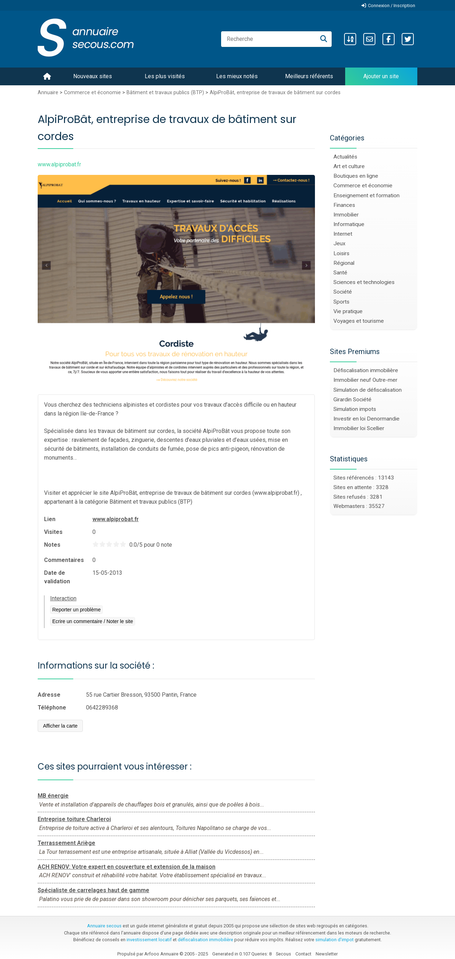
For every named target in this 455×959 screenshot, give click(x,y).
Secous (283, 954)
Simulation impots (354, 409)
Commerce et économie (92, 93)
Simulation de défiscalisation (367, 390)
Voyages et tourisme (358, 321)
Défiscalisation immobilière (365, 370)
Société (342, 292)
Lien (49, 519)
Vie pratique (348, 311)
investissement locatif (149, 939)
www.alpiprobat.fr (115, 519)
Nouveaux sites (92, 76)
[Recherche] (323, 39)
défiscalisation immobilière (205, 939)
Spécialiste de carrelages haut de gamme (93, 890)
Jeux (339, 243)
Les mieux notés (237, 76)
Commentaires (64, 560)
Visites (53, 532)
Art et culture (349, 166)
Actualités (345, 157)
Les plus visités (165, 76)
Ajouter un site (381, 76)
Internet (342, 234)
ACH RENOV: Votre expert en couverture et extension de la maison (126, 866)
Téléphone (52, 707)
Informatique (348, 224)
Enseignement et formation (366, 195)
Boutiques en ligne (355, 176)
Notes (52, 544)
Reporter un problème (76, 609)
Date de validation (57, 577)
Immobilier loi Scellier (358, 428)
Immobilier (346, 214)
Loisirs (341, 253)
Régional (343, 263)
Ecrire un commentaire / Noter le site (92, 621)
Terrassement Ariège (66, 843)
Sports (341, 302)
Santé (340, 272)
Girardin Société (352, 399)
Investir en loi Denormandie (366, 419)
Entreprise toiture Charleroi (74, 819)
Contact (303, 954)
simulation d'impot (334, 939)
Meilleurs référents (309, 76)
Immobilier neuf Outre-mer (365, 380)
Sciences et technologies (364, 282)
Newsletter (327, 954)
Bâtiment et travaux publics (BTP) (165, 93)
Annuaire (48, 93)
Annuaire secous (104, 925)
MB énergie (53, 795)
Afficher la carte (60, 726)
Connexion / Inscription (391, 5)
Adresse (49, 694)
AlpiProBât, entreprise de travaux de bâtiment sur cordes (275, 93)
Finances (344, 205)
